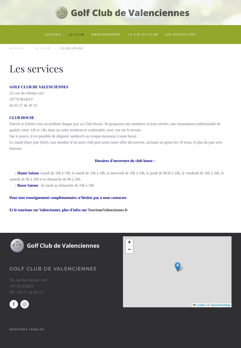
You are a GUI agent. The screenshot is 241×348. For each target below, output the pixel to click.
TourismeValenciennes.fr (108, 210)
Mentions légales (26, 329)
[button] (178, 267)
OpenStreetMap (220, 305)
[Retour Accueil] (120, 12)
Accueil (53, 34)
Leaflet (199, 305)
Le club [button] (76, 34)
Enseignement (106, 34)
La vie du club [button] (143, 34)
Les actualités (180, 34)
